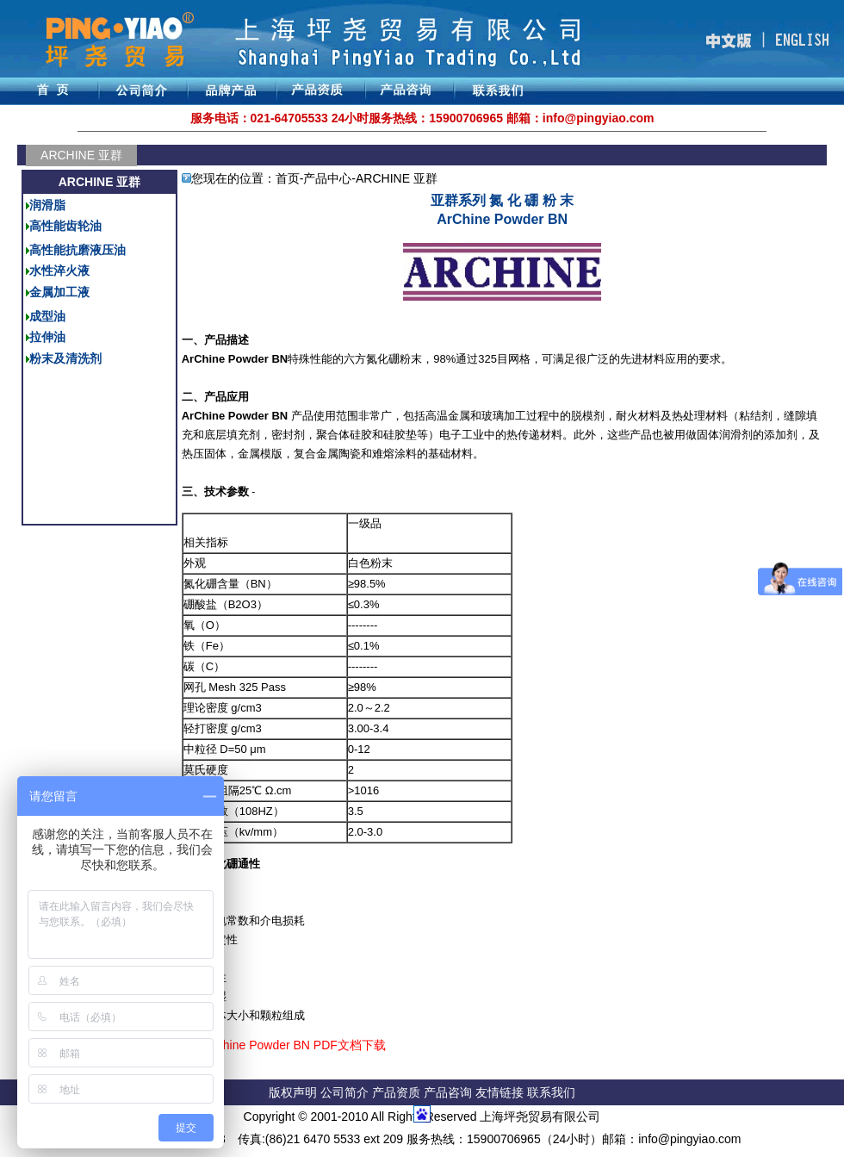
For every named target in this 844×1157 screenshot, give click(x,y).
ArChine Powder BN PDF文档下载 (294, 1045)
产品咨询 (448, 1092)
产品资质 (396, 1092)
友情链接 (501, 1092)
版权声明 (293, 1092)
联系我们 (551, 1092)
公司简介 (346, 1092)
